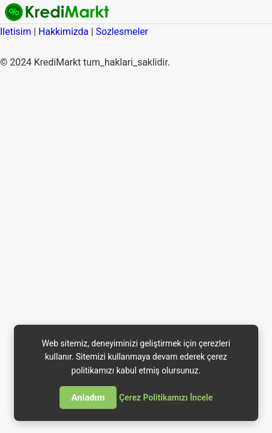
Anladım (88, 397)
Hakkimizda (63, 31)
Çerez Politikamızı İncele (166, 397)
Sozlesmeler (121, 31)
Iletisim (15, 31)
